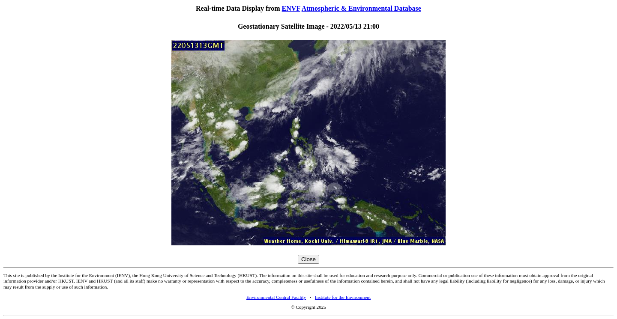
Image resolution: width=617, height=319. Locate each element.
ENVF (291, 8)
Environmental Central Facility (276, 297)
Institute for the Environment (343, 297)
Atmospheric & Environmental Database (361, 8)
